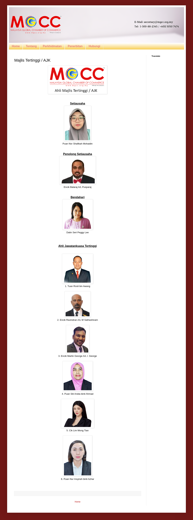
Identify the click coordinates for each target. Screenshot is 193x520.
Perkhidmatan (52, 46)
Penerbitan (75, 46)
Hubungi (94, 46)
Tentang (31, 46)
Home (16, 46)
